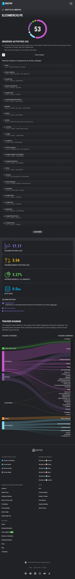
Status (3, 524)
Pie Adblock (5, 504)
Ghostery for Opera (45, 472)
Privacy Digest (6, 472)
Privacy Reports (7, 532)
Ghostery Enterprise (7, 540)
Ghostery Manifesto (7, 528)
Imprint (44, 567)
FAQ (40, 488)
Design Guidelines (43, 504)
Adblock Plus (5, 492)
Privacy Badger (6, 508)
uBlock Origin (5, 512)
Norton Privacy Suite (7, 500)
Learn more (54, 304)
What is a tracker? (8, 308)
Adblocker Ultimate (7, 496)
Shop (3, 544)
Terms (30, 567)
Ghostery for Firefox (45, 464)
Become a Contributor (7, 536)
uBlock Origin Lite (6, 516)
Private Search (6, 464)
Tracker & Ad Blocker (8, 460)
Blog (3, 547)
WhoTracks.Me (7, 468)
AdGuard (4, 488)
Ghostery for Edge (44, 476)
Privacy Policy (37, 567)
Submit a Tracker (43, 496)
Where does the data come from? (13, 311)
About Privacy (42, 508)
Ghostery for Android (45, 480)
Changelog (4, 551)
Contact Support (43, 492)
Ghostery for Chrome (45, 460)
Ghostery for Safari (45, 468)
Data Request (42, 500)
